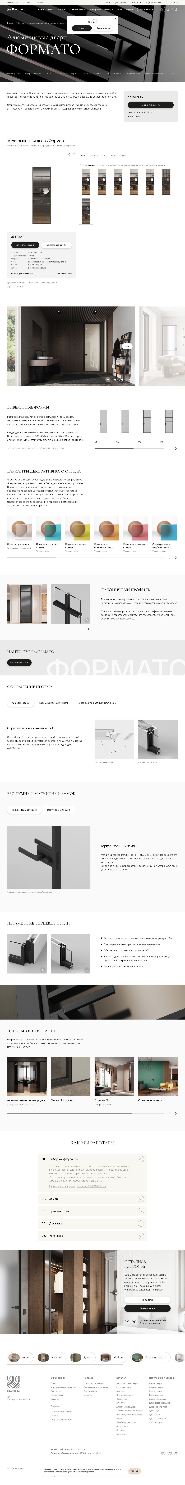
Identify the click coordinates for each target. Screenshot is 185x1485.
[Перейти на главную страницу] (16, 9)
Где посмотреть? (64, 273)
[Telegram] (134, 1322)
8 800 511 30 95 (78, 1449)
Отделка (94, 155)
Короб (114, 155)
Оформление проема (91, 73)
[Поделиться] (68, 154)
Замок (123, 155)
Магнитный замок (113, 73)
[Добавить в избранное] (73, 154)
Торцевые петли (133, 73)
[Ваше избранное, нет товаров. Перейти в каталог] (172, 9)
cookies (61, 1469)
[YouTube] (176, 1453)
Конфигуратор (13, 73)
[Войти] (176, 9)
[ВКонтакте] (127, 1322)
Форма (83, 155)
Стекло (104, 155)
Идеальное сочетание (154, 73)
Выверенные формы (33, 73)
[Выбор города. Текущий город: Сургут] (136, 2)
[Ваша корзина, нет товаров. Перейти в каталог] (168, 9)
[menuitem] (41, 9)
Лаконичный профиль (68, 73)
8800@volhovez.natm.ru (91, 1453)
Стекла (50, 73)
